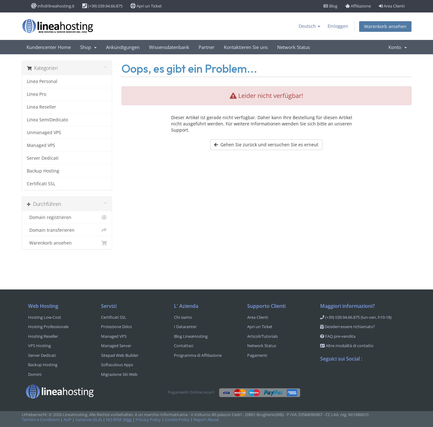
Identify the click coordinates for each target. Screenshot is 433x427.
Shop (88, 47)
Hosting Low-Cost (44, 317)
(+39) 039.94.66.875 (102, 6)
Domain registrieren (67, 217)
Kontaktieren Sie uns (246, 47)
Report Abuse (206, 419)
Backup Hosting (43, 171)
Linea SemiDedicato (47, 120)
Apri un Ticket (146, 6)
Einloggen (338, 26)
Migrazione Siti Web (119, 374)
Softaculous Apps (117, 364)
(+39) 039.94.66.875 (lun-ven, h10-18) (356, 317)
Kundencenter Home (48, 47)
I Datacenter (185, 326)
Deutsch (309, 26)
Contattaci (183, 345)
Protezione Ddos (116, 326)
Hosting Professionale (48, 326)
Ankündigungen (123, 47)
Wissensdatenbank (169, 47)
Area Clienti (392, 6)
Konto (397, 47)
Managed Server (116, 345)
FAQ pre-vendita (337, 336)
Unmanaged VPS (44, 132)
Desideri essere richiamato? (347, 326)
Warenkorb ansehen (385, 26)
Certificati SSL (41, 184)
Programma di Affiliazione (198, 355)
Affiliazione (358, 6)
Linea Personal (42, 81)
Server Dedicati (43, 158)
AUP (67, 419)
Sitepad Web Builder (119, 355)
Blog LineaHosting (191, 336)
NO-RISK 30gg (119, 419)
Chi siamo (183, 317)
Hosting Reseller (43, 336)
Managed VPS (41, 145)
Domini (34, 374)
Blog (330, 6)
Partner (206, 47)
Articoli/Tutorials (262, 336)
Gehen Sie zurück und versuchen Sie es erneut (266, 145)
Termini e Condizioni (41, 419)
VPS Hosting (39, 345)
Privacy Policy (148, 419)
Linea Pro (36, 94)
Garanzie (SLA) (88, 419)
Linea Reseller (41, 107)
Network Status (293, 47)
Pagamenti (257, 355)
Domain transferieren (67, 230)
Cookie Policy (177, 419)
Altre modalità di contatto (346, 345)
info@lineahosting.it (53, 6)
